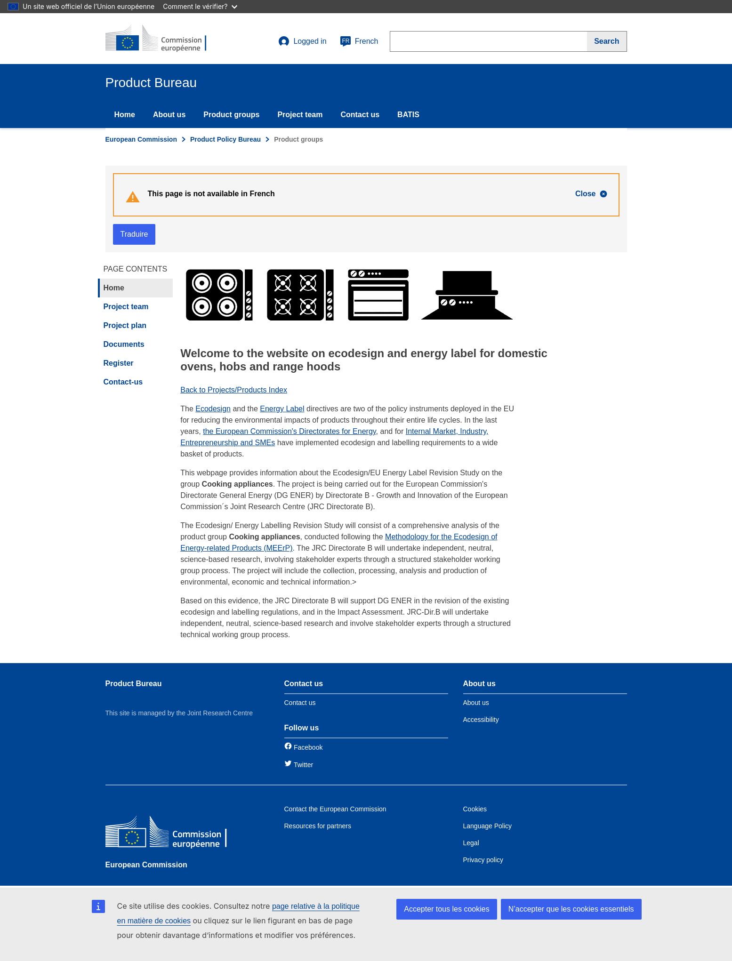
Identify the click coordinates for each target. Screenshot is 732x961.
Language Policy (487, 826)
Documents (124, 344)
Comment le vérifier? (200, 6)
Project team (299, 115)
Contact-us (123, 382)
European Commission (141, 139)
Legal (471, 843)
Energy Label (282, 409)
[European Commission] (173, 834)
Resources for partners (317, 826)
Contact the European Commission (335, 809)
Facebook (308, 747)
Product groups (231, 115)
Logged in (302, 41)
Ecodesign (213, 409)
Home (124, 115)
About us (169, 115)
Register (119, 363)
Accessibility (481, 719)
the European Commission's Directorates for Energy (289, 431)
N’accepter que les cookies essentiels (571, 909)
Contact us (359, 115)
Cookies (475, 809)
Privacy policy (483, 860)
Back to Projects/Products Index (233, 390)
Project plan (125, 325)
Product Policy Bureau (225, 139)
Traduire (134, 234)
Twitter (303, 765)
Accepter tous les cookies (446, 909)
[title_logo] (162, 38)
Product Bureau (133, 684)
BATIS (408, 115)
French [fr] (359, 41)
